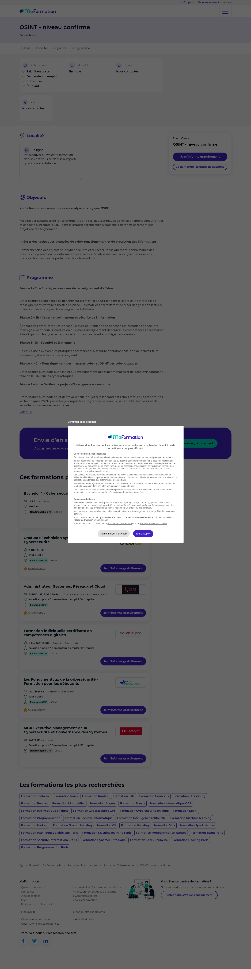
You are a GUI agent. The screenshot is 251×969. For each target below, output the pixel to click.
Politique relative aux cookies (153, 523)
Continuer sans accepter (84, 421)
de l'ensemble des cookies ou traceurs (109, 461)
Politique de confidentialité (120, 523)
